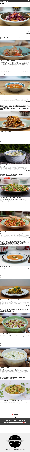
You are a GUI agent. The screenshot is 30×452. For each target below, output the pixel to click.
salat (19, 37)
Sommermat (21, 73)
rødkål (17, 37)
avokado (2, 208)
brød (4, 71)
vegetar (12, 208)
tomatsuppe (8, 107)
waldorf (5, 344)
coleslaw (2, 174)
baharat (2, 241)
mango (4, 310)
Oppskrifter (4, 38)
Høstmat (5, 108)
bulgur (10, 241)
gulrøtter (4, 410)
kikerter (9, 208)
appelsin (7, 37)
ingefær (8, 106)
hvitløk (18, 71)
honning (5, 208)
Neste (16, 414)
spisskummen (2, 208)
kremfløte (13, 343)
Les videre (27, 33)
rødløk (1, 72)
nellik (22, 242)
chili (6, 105)
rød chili (26, 106)
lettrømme (6, 377)
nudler (26, 410)
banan (2, 309)
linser (1, 310)
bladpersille (6, 241)
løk (22, 71)
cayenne (12, 241)
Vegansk (1, 74)
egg (1, 141)
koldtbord (7, 343)
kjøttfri (23, 309)
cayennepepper (17, 241)
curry (2, 410)
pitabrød (3, 243)
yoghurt (21, 243)
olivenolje (25, 71)
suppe (15, 108)
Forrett (2, 73)
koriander (26, 309)
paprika (28, 71)
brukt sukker (3, 105)
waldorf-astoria (9, 344)
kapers (20, 71)
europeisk (3, 378)
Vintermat (17, 38)
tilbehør (11, 38)
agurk (2, 71)
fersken (11, 174)
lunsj (10, 73)
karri (13, 410)
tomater (12, 243)
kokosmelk (16, 106)
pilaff (1, 243)
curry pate (9, 105)
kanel (16, 242)
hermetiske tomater (20, 105)
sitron (25, 343)
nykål (20, 174)
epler (4, 343)
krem (10, 343)
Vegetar (14, 38)
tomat (11, 72)
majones (17, 174)
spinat (24, 208)
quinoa (17, 208)
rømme (22, 174)
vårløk (9, 276)
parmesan (8, 141)
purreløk (19, 377)
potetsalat (15, 377)
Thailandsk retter (19, 108)
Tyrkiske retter (10, 244)
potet (13, 377)
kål (13, 174)
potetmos (22, 141)
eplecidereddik (7, 174)
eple (14, 37)
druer (2, 343)
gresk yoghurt (22, 241)
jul (1, 38)
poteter (19, 141)
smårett (8, 38)
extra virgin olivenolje (12, 71)
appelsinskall (11, 37)
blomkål (5, 309)
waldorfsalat (14, 344)
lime (19, 106)
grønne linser (12, 309)
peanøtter (23, 106)
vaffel (25, 141)
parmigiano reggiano (13, 141)
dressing (7, 71)
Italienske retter (6, 73)
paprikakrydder (13, 208)
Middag (8, 108)
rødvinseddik (5, 72)
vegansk (9, 208)
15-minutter (3, 37)
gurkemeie (17, 309)
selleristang (22, 343)
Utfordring (25, 73)
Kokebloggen (4, 1)
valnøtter (1, 344)
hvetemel (4, 141)
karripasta (12, 106)
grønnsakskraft (14, 105)
